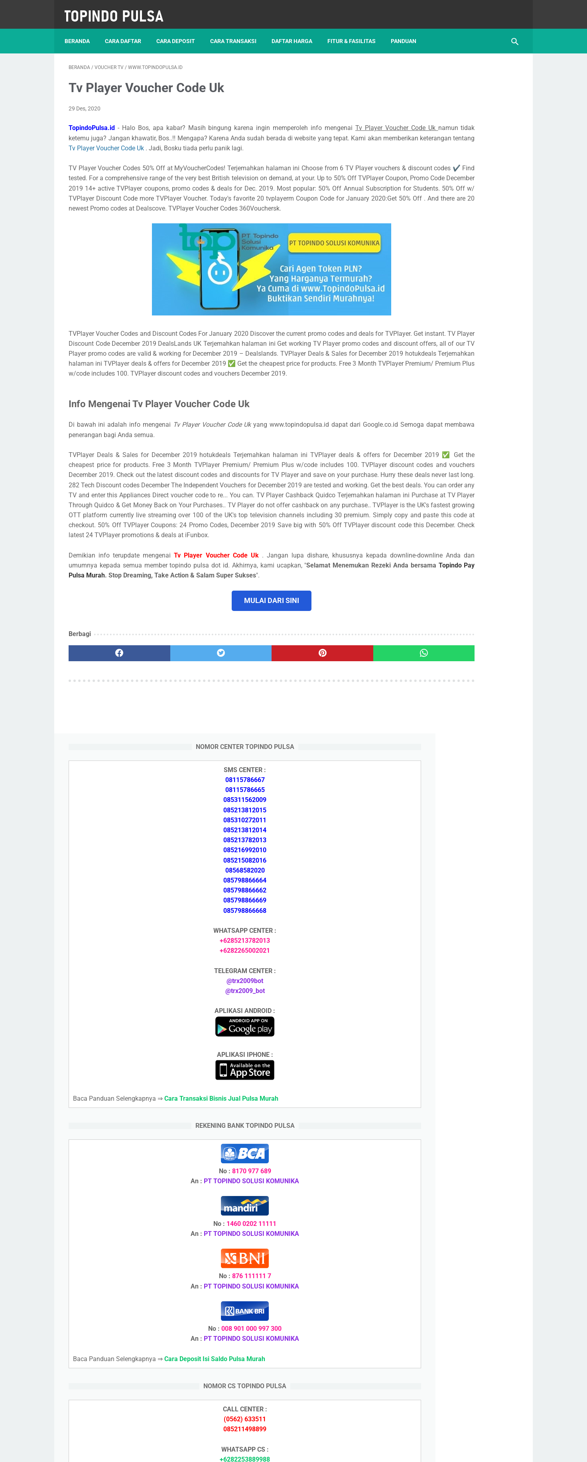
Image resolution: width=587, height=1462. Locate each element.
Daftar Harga (296, 31)
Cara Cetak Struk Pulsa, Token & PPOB (461, 1299)
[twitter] (181, 738)
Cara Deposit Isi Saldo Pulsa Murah (456, 1257)
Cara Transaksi (237, 31)
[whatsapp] (332, 738)
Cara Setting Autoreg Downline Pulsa (457, 1098)
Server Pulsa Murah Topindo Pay (267, 1449)
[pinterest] (257, 738)
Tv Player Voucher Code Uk (327, 142)
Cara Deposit (179, 31)
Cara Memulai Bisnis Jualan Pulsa (453, 1003)
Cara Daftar (127, 31)
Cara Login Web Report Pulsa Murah (457, 1117)
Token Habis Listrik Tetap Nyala (450, 1184)
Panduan (407, 31)
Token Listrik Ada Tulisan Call (447, 1050)
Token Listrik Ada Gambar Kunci (451, 1164)
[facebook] (106, 738)
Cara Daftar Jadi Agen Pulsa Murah (455, 984)
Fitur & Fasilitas (355, 31)
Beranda (81, 31)
